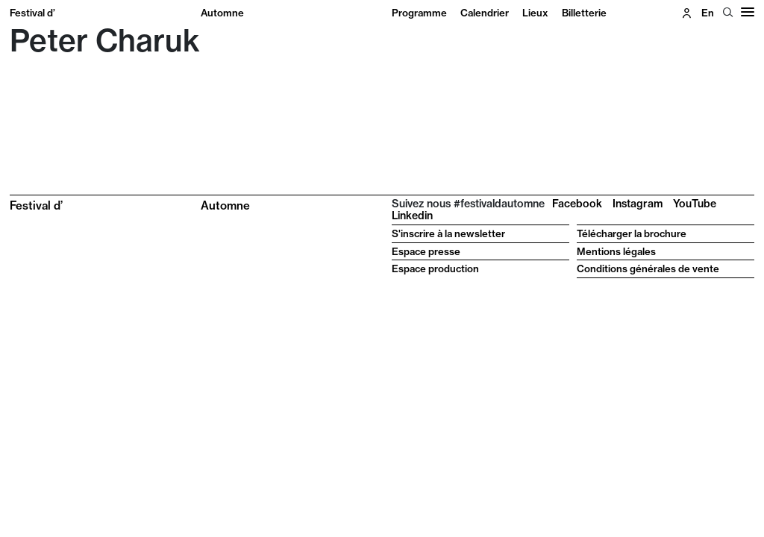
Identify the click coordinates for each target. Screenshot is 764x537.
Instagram (638, 203)
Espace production (435, 268)
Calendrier (484, 13)
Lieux (535, 13)
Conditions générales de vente (648, 268)
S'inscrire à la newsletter (448, 233)
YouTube (694, 203)
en (707, 13)
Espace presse (426, 251)
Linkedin (412, 215)
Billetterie (584, 13)
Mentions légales (616, 251)
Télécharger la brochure (631, 233)
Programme (419, 13)
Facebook (577, 203)
